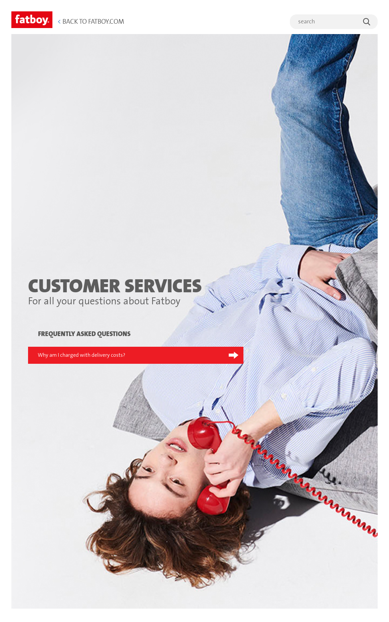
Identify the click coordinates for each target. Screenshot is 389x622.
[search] (334, 21)
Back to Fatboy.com (90, 22)
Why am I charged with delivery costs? (81, 355)
